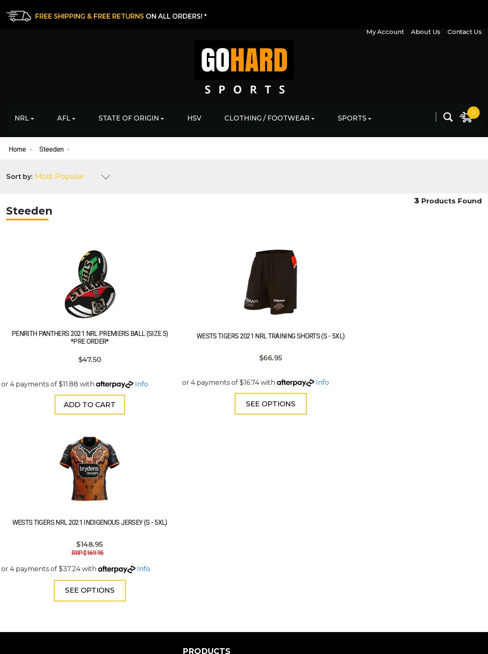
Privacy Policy (267, 551)
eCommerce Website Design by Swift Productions (79, 640)
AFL (63, 118)
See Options (181, 410)
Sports (352, 118)
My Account (382, 14)
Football (139, 537)
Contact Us (464, 14)
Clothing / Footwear (267, 118)
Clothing (139, 566)
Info (46, 390)
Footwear (141, 580)
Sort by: (19, 177)
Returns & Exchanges (280, 522)
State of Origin (129, 118)
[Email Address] (421, 519)
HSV (194, 118)
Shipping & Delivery (276, 537)
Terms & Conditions (276, 566)
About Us (424, 14)
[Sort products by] (72, 177)
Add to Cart (60, 411)
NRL (21, 118)
